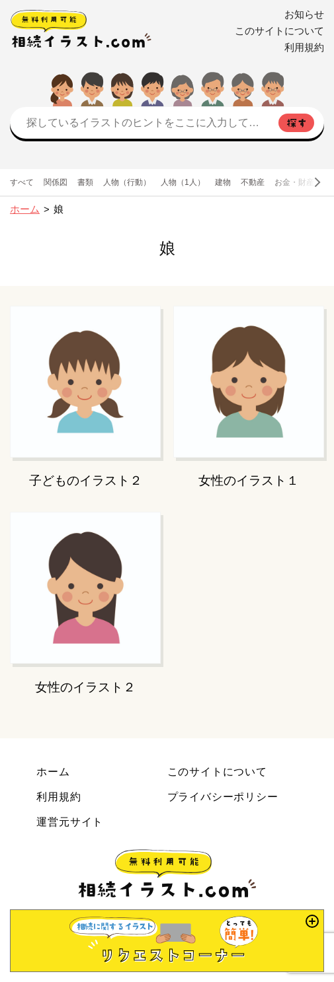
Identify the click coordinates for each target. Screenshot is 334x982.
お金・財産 (294, 182)
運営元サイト (69, 821)
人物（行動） (127, 182)
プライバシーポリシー (222, 796)
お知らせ (304, 14)
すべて (22, 182)
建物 (223, 182)
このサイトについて (279, 31)
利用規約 (304, 47)
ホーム (25, 209)
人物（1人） (183, 182)
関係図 (55, 182)
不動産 (253, 182)
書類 (85, 182)
